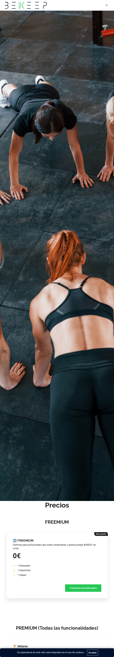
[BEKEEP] (26, 5)
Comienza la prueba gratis (83, 588)
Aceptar (92, 652)
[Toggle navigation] (106, 5)
